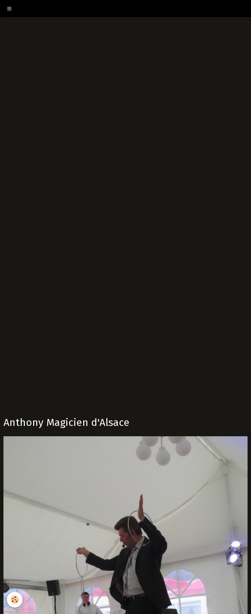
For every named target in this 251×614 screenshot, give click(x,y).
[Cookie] (14, 599)
